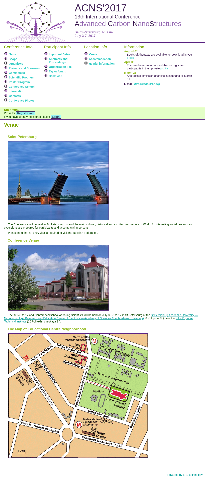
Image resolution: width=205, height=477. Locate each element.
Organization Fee (60, 66)
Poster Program (19, 82)
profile (131, 57)
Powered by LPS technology (185, 474)
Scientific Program (21, 77)
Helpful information (102, 63)
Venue (93, 54)
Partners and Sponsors (24, 68)
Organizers (16, 63)
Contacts (15, 96)
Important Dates (59, 54)
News (12, 54)
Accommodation (100, 59)
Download (55, 76)
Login (55, 116)
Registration (25, 113)
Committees (17, 72)
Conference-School (21, 86)
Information (16, 91)
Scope (13, 59)
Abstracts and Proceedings (58, 60)
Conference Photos (21, 100)
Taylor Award (57, 71)
